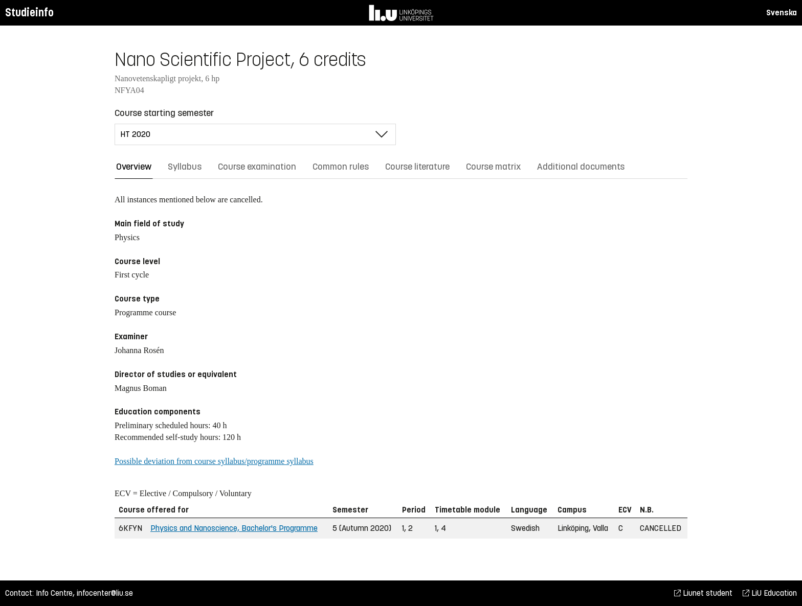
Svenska (781, 12)
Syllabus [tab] (185, 166)
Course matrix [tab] (493, 166)
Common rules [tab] (341, 166)
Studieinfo (29, 12)
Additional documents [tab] (581, 166)
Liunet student (703, 593)
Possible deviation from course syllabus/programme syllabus (214, 461)
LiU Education (770, 593)
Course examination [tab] (257, 166)
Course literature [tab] (417, 166)
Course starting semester (164, 113)
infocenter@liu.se (105, 593)
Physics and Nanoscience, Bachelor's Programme (234, 528)
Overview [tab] (133, 166)
